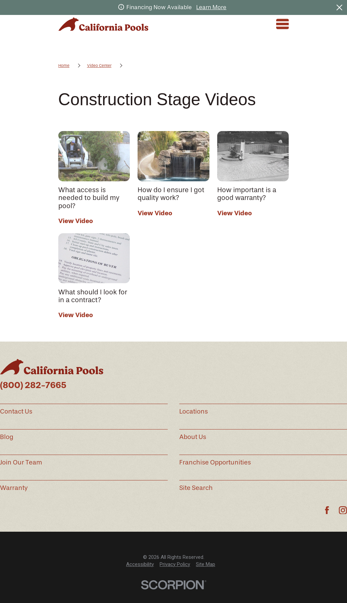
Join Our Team (21, 462)
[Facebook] (327, 510)
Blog (6, 437)
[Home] (103, 24)
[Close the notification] (339, 7)
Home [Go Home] (63, 65)
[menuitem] (140, 564)
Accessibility (140, 564)
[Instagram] (343, 510)
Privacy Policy (175, 564)
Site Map (205, 564)
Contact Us (16, 411)
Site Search (196, 488)
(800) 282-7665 (33, 385)
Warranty (14, 488)
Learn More (211, 7)
